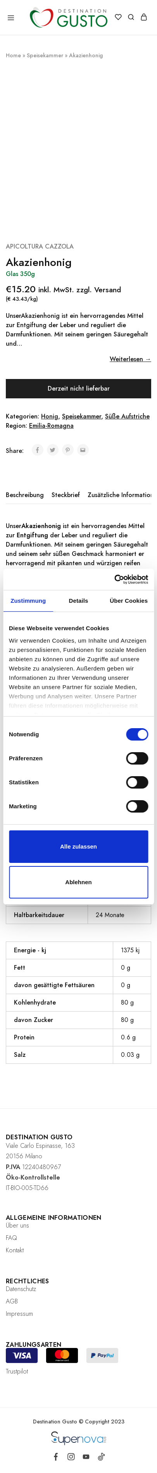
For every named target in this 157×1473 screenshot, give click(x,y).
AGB (12, 1301)
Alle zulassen (78, 846)
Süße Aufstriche (127, 416)
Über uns (17, 1225)
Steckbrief (66, 494)
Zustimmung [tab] (28, 600)
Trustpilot (17, 1371)
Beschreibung (25, 494)
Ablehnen (78, 882)
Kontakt (15, 1250)
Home (13, 55)
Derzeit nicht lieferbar (79, 388)
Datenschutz (21, 1288)
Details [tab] (78, 600)
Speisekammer (45, 55)
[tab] (27, 495)
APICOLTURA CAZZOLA (40, 246)
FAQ (11, 1237)
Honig (49, 416)
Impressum (19, 1313)
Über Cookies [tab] (129, 600)
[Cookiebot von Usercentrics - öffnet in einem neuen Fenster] (114, 579)
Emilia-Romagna (51, 425)
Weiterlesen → (130, 359)
